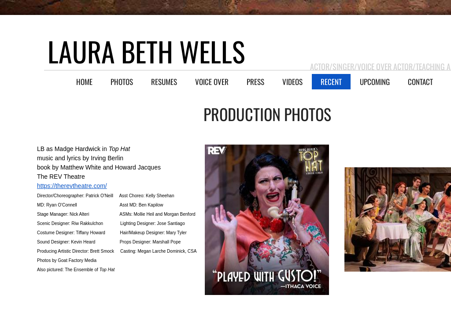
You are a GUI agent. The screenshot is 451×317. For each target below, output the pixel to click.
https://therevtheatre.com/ (72, 185)
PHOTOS (122, 81)
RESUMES (164, 81)
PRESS (255, 81)
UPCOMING (375, 81)
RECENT (331, 81)
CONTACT (420, 81)
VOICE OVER (212, 81)
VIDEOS (292, 81)
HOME (84, 81)
